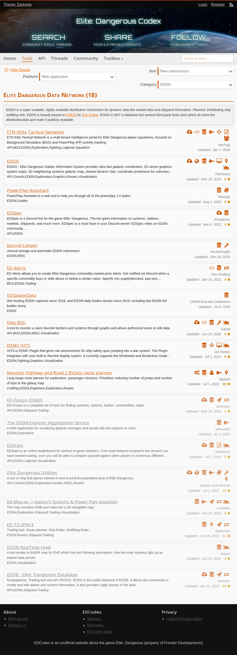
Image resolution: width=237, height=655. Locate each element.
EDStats (15, 445)
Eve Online (90, 115)
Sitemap (94, 619)
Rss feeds (95, 625)
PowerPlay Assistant (28, 190)
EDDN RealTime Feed (29, 547)
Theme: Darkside (17, 4)
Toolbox (111, 58)
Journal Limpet (22, 245)
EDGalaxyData (21, 295)
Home (9, 58)
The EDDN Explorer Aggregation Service (48, 422)
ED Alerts (16, 268)
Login (202, 4)
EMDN (71, 115)
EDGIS (13, 161)
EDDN (165, 84)
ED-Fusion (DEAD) (25, 400)
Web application (55, 77)
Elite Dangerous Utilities (32, 472)
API (41, 58)
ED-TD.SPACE (20, 524)
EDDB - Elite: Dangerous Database (42, 574)
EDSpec (14, 213)
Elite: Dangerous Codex (118, 21)
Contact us (17, 625)
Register (218, 4)
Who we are (18, 619)
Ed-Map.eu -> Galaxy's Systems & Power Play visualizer (62, 501)
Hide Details (16, 70)
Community (86, 58)
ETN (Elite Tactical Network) (35, 132)
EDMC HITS (18, 345)
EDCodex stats (99, 632)
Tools (27, 58)
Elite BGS (16, 322)
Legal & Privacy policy (184, 619)
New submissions (174, 71)
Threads (59, 58)
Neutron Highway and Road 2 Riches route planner (59, 372)
